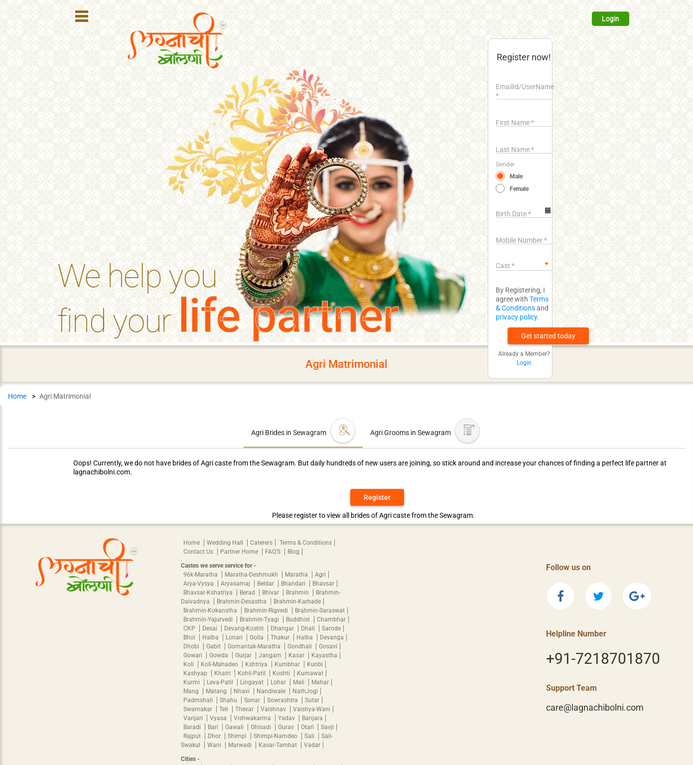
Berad (248, 592)
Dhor (215, 736)
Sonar (253, 700)
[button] (548, 335)
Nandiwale (272, 691)
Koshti (282, 673)
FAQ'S (273, 551)
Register (377, 497)
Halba (211, 637)
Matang (217, 691)
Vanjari (193, 718)
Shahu (229, 700)
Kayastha (324, 655)
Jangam (271, 655)
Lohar (279, 682)
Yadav (287, 718)
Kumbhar (288, 664)
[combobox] (524, 264)
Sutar (312, 700)
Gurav (286, 727)
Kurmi (192, 682)
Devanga (332, 637)
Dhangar (283, 628)
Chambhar (331, 619)
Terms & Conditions (305, 542)
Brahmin (298, 592)
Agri (320, 574)
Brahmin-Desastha (242, 601)
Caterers (261, 542)
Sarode (331, 628)
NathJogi (305, 691)
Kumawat (310, 673)
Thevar (245, 709)
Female (519, 188)
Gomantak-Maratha (255, 646)
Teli (224, 709)
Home (17, 396)
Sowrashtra (283, 700)
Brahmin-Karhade (297, 601)
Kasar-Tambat (278, 745)
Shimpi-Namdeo (276, 736)
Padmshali (198, 700)
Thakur (281, 637)
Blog (293, 551)
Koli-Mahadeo (220, 664)
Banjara (312, 718)
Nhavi (242, 691)
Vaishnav (274, 709)
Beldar (266, 583)
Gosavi (328, 646)
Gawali (235, 727)
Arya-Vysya (199, 583)
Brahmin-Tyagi (260, 619)
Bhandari (294, 583)
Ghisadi (262, 727)
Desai (210, 628)
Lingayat (252, 682)
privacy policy (516, 317)
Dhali (308, 628)
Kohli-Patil (252, 673)
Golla (257, 637)
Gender (505, 164)
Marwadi (240, 745)
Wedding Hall (226, 542)
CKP (190, 628)
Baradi (192, 727)
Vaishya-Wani (311, 709)
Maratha (297, 574)
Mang (191, 691)
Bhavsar (323, 583)
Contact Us (199, 551)
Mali (299, 682)
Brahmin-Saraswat (320, 610)
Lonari (235, 637)
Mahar (320, 682)
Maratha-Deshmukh (252, 574)
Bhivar (271, 592)
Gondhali (300, 646)
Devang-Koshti (244, 628)
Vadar (312, 745)
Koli (189, 664)
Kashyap (196, 673)
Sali (310, 736)
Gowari (193, 655)
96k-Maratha (201, 574)
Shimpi (238, 736)
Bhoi (190, 637)
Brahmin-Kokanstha (211, 610)
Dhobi (192, 646)
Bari (214, 727)
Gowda (219, 655)
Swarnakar (198, 709)
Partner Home (240, 551)
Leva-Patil (221, 682)
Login (610, 18)
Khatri (223, 673)
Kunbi (315, 664)
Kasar (297, 655)
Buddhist (298, 619)
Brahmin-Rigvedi (266, 610)
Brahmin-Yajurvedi (208, 619)
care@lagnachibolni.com (595, 707)
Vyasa (219, 718)
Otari (308, 727)
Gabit (214, 646)
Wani (215, 745)
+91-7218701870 (603, 658)
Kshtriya (257, 664)
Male (516, 176)
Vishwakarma (253, 718)
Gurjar (244, 655)
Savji (327, 727)
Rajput (192, 736)
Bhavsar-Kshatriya (208, 592)
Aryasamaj (236, 583)
